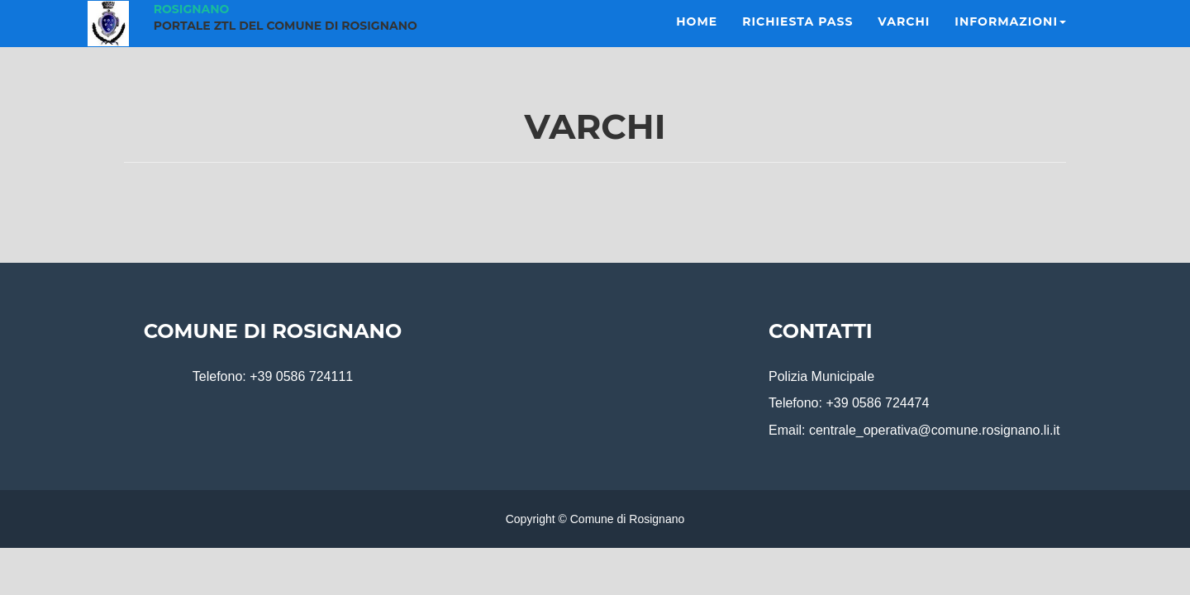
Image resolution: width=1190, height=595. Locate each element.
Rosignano (192, 28)
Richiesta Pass (797, 41)
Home (696, 41)
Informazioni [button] (1010, 41)
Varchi (904, 41)
